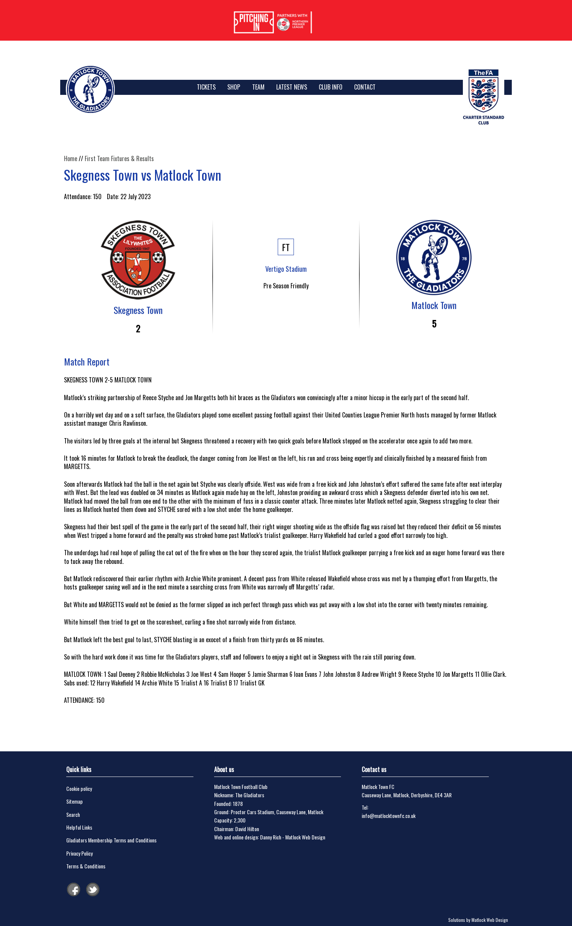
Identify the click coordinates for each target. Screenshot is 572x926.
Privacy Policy (79, 853)
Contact (365, 86)
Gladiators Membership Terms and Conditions (111, 840)
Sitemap (74, 801)
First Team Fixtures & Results (119, 158)
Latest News (291, 86)
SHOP (233, 86)
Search (73, 814)
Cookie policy (79, 788)
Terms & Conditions (85, 866)
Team (258, 86)
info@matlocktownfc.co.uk (388, 815)
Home (70, 158)
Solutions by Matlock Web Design (478, 920)
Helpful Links (79, 827)
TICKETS (206, 86)
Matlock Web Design (305, 837)
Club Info (330, 86)
